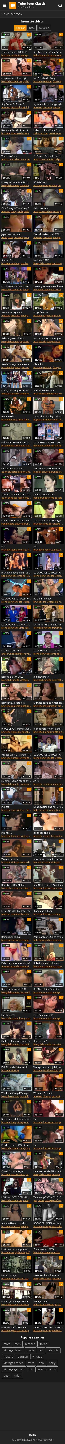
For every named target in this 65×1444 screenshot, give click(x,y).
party (13, 211)
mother (30, 1344)
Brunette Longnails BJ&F (13, 989)
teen (51, 133)
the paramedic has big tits (14, 78)
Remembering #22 (10, 936)
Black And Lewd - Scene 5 (14, 130)
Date (32, 27)
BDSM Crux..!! (40, 182)
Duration (44, 27)
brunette (6, 55)
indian (36, 133)
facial (46, 1070)
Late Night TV (8, 1015)
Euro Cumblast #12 (43, 1015)
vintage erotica (13, 1363)
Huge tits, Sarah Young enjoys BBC (16, 780)
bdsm (54, 185)
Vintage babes (41, 1301)
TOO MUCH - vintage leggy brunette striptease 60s (48, 520)
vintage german (14, 1369)
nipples (24, 263)
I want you (6, 832)
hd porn (59, 159)
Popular (20, 27)
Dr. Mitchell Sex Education (46, 989)
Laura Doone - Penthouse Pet (48, 1327)
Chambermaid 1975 (43, 1249)
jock (58, 1096)
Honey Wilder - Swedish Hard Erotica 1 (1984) (16, 182)
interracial (16, 133)
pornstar (25, 367)
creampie (16, 914)
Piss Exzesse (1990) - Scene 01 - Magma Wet (16, 1145)
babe (36, 55)
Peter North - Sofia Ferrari (46, 1275)
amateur (5, 107)
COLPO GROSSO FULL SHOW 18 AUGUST (48, 572)
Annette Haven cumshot (14, 1223)
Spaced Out (7, 260)
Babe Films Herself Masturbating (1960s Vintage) (16, 442)
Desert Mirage (8, 1275)
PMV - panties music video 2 (16, 963)
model (28, 1122)
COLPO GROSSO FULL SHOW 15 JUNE (16, 598)
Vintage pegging (9, 859)
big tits (10, 523)
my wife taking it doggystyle (47, 104)
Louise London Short (44, 494)
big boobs (28, 81)
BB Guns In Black (42, 598)
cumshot (24, 185)
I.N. (35, 1119)
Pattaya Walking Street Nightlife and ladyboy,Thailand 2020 (16, 390)
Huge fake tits (40, 312)
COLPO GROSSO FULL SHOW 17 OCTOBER (16, 286)
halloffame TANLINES (12, 676)
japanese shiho (41, 832)
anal (3, 159)
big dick (15, 107)
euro (53, 966)
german (23, 1357)
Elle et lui (38, 364)
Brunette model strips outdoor (16, 1119)
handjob (28, 992)
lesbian (44, 133)
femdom (53, 1070)
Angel (36, 780)
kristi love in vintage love (14, 1249)
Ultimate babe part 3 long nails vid (48, 702)
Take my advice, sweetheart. (48, 286)
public (20, 211)
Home (5, 14)
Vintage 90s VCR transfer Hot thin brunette (16, 754)
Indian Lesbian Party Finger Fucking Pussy (48, 130)
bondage (12, 497)
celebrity (15, 55)
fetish (31, 107)
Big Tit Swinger (41, 676)
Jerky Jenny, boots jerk (13, 702)
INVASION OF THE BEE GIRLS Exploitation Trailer (16, 1197)
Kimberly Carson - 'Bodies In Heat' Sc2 (16, 1041)
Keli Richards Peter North (14, 1067)
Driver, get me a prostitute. (15, 1301)
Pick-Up (5, 806)
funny (56, 81)
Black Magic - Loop (43, 910)
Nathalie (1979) (41, 260)
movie (30, 1350)
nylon (17, 1375)
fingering (15, 367)
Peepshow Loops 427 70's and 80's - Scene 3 (48, 234)
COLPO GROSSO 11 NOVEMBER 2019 (48, 650)
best (6, 1375)
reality (27, 211)
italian (43, 1344)
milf (31, 55)
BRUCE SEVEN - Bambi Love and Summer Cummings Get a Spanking (16, 728)
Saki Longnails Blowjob (13, 338)
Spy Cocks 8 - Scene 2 (12, 104)
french (31, 549)
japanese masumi (10, 234)
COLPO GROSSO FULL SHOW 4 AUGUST (48, 442)
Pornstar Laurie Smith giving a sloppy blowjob (48, 936)
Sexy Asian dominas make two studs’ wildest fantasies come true (16, 494)
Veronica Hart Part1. (43, 390)
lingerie (31, 627)
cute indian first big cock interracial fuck (48, 416)
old (41, 1350)
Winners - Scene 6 (42, 1093)
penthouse (57, 1330)
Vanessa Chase (9, 156)
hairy (51, 211)
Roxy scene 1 (40, 1041)
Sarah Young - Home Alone (15, 364)
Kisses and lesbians (12, 468)
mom (7, 1344)
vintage (24, 55)
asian (4, 237)
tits (20, 81)
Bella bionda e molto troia (46, 963)
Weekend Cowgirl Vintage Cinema (16, 1093)
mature (56, 107)
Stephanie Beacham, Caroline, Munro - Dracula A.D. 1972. (48, 52)
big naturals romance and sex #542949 (48, 728)
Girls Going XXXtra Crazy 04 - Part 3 (16, 208)
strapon (23, 862)
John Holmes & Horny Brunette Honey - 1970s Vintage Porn (48, 468)
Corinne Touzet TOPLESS (14, 52)
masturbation (18, 445)
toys (28, 1174)
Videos (17, 14)
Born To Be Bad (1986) (12, 884)
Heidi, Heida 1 (8, 416)
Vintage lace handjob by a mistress (48, 1067)
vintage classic (13, 1350)
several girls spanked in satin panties (48, 859)
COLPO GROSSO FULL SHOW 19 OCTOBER (48, 754)
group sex (16, 1330)
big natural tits (50, 731)
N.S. (3, 546)
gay (54, 1096)
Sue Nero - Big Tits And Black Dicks (48, 884)
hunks (41, 1200)
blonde (43, 55)
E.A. (35, 546)
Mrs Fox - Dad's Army (44, 78)
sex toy (47, 784)
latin (53, 1226)
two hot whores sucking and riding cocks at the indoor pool (48, 338)
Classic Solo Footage (12, 1171)
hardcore (21, 159)
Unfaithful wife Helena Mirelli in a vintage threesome (48, 624)
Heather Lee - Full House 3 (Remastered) (48, 1171)
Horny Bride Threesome (14, 1327)
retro (28, 575)
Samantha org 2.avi (11, 312)
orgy (26, 497)
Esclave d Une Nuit (11, 650)
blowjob (23, 107)
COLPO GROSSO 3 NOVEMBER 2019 (16, 624)
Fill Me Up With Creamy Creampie (16, 910)
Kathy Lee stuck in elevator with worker (16, 520)
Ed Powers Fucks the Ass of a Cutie (48, 156)
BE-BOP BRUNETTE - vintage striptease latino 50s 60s (48, 1223)
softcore (55, 523)
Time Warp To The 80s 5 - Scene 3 (48, 1197)
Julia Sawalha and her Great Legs (48, 806)
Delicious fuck (40, 208)
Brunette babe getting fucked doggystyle (16, 572)
